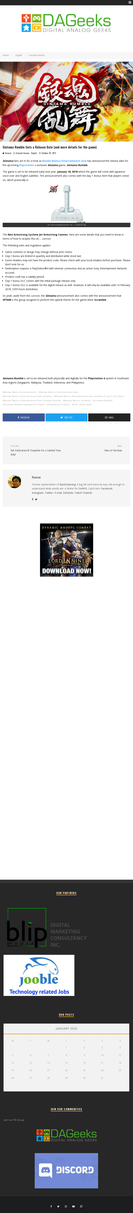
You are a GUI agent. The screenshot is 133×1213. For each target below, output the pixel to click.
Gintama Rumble (103, 400)
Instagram (38, 492)
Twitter (49, 492)
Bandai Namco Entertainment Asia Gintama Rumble (32, 400)
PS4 (75, 404)
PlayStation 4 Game (59, 404)
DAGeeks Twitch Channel (77, 492)
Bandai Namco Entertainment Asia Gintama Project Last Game (89, 396)
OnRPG (83, 488)
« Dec (7, 1089)
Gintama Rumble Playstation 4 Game (24, 404)
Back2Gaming (68, 484)
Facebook (106, 488)
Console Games (22, 153)
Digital (34, 153)
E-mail (58, 492)
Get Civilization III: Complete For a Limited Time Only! (37, 450)
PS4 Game (86, 404)
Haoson (7, 153)
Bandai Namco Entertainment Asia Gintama (28, 396)
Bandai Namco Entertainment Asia (59, 392)
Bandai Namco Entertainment (20, 392)
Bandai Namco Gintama (77, 400)
